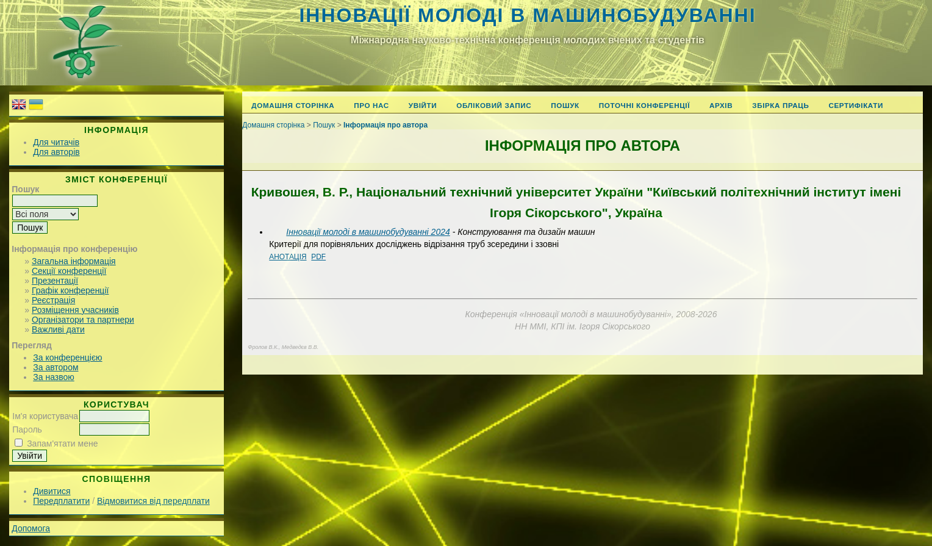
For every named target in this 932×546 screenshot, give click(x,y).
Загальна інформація (74, 261)
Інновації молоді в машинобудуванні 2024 (368, 232)
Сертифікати (855, 105)
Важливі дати (58, 329)
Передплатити (61, 501)
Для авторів (56, 152)
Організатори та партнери (83, 320)
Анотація (287, 257)
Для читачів (56, 142)
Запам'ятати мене (62, 443)
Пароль (27, 429)
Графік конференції (70, 290)
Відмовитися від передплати (153, 501)
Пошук (565, 105)
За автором (55, 367)
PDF (318, 257)
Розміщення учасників (75, 310)
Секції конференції (69, 271)
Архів (721, 105)
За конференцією (67, 357)
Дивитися (51, 491)
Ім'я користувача (45, 416)
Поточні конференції (644, 105)
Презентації (55, 281)
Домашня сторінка (292, 105)
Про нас (371, 105)
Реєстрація (53, 300)
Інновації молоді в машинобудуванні (527, 15)
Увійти (423, 105)
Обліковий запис (493, 105)
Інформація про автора (385, 125)
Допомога (31, 528)
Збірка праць (780, 105)
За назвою (53, 377)
